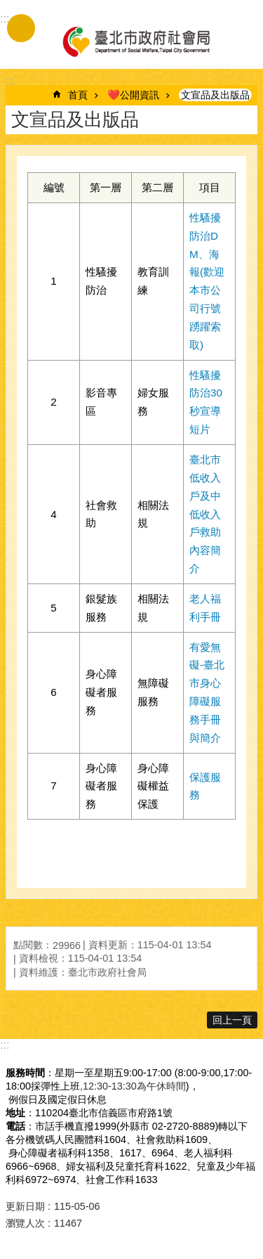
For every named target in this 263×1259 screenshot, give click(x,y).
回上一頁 (232, 1020)
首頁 (78, 95)
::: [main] (10, 80)
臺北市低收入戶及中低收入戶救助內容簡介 (205, 513)
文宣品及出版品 (215, 95)
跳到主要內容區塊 (7, 7)
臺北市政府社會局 (135, 41)
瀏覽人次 (25, 1223)
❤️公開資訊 (133, 95)
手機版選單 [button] (21, 28)
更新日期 (25, 1206)
